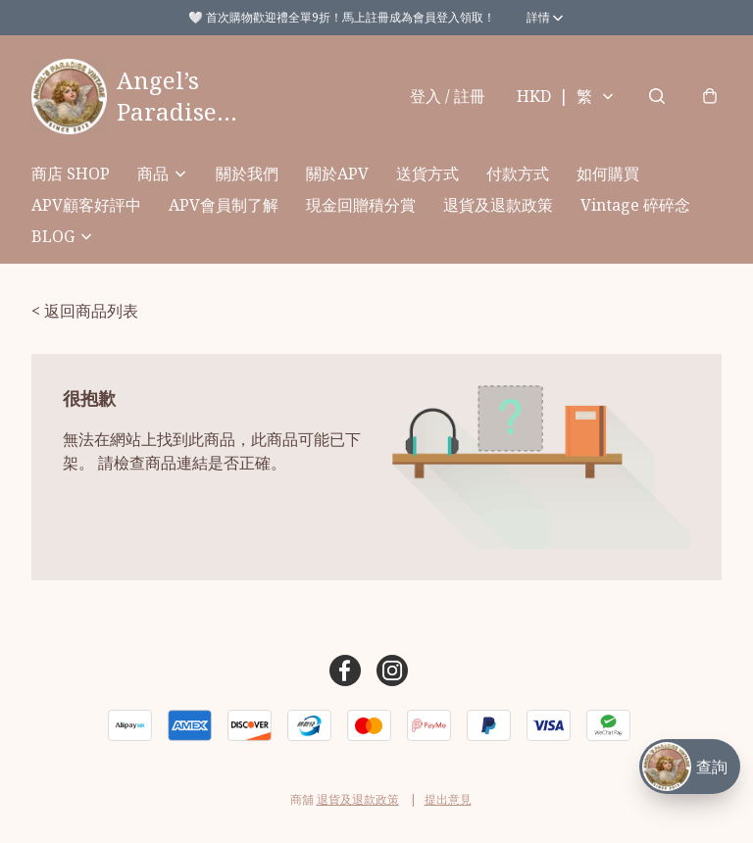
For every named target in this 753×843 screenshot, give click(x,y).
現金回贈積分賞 (361, 205)
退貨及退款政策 (498, 205)
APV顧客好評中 (86, 205)
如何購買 (608, 173)
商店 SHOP (70, 173)
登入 (447, 96)
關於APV (337, 173)
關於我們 (247, 173)
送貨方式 (427, 173)
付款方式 (517, 173)
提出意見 (448, 799)
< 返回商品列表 (84, 311)
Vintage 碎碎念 (635, 205)
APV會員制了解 (223, 205)
